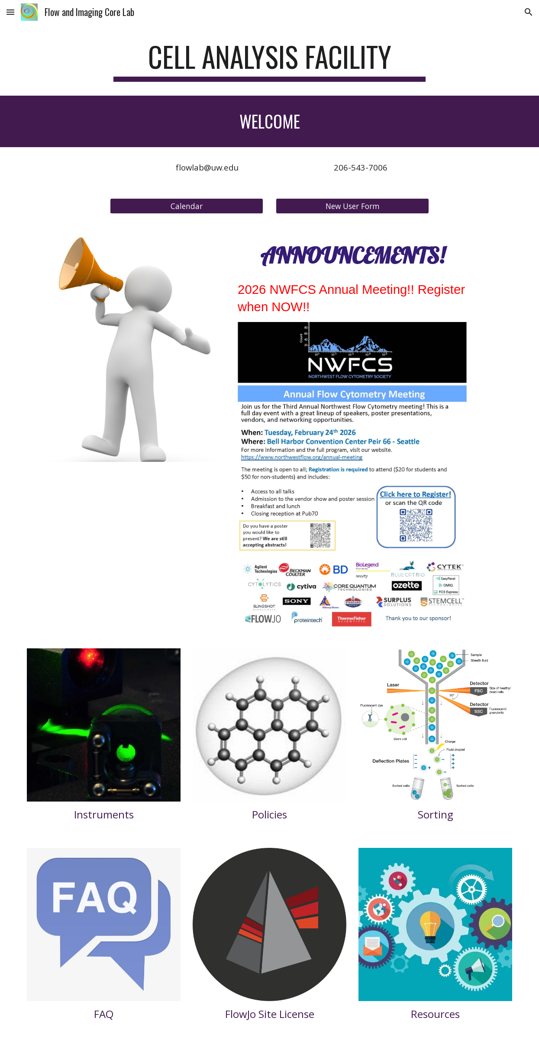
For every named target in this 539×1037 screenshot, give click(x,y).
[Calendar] (186, 205)
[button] (10, 12)
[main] (269, 60)
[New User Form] (352, 205)
